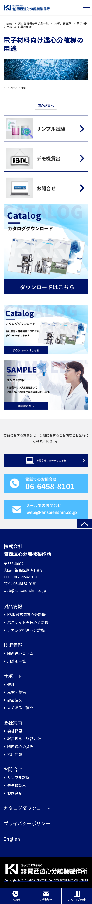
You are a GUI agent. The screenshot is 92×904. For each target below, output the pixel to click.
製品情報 (13, 606)
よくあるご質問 (20, 707)
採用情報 (14, 754)
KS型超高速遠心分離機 (26, 614)
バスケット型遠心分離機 (27, 622)
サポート (13, 676)
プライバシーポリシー (27, 823)
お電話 (15, 896)
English (12, 839)
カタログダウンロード (27, 808)
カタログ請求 (77, 896)
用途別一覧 (16, 661)
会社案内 (13, 722)
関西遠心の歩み (20, 746)
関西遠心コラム (20, 653)
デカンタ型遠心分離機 (26, 630)
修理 (11, 684)
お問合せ (13, 769)
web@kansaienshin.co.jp (25, 590)
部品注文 (14, 700)
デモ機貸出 (16, 785)
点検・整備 (16, 692)
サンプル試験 (18, 777)
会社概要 (14, 731)
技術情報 (13, 645)
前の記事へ (46, 105)
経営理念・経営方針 (24, 738)
